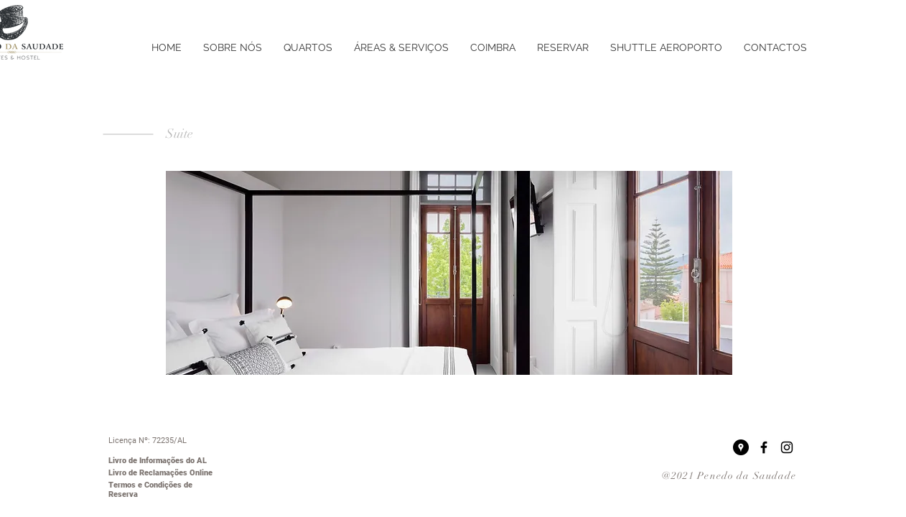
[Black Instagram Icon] (787, 447)
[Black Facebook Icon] (764, 447)
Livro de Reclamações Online (160, 473)
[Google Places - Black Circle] (741, 447)
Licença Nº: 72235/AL (147, 440)
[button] (449, 273)
